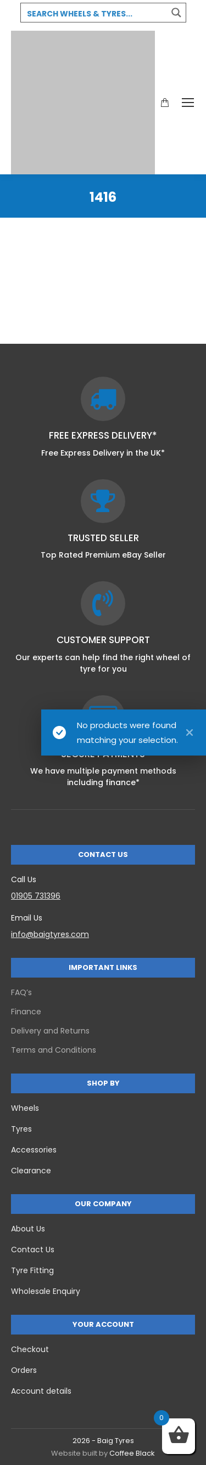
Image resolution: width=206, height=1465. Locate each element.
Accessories (34, 1149)
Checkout (30, 1349)
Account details (41, 1390)
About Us (28, 1228)
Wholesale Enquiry (45, 1291)
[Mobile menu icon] (188, 102)
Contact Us (32, 1249)
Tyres (21, 1128)
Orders (24, 1370)
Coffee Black (132, 1453)
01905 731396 (35, 895)
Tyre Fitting (32, 1270)
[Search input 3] (94, 13)
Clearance (31, 1170)
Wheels (25, 1108)
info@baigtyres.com (50, 934)
